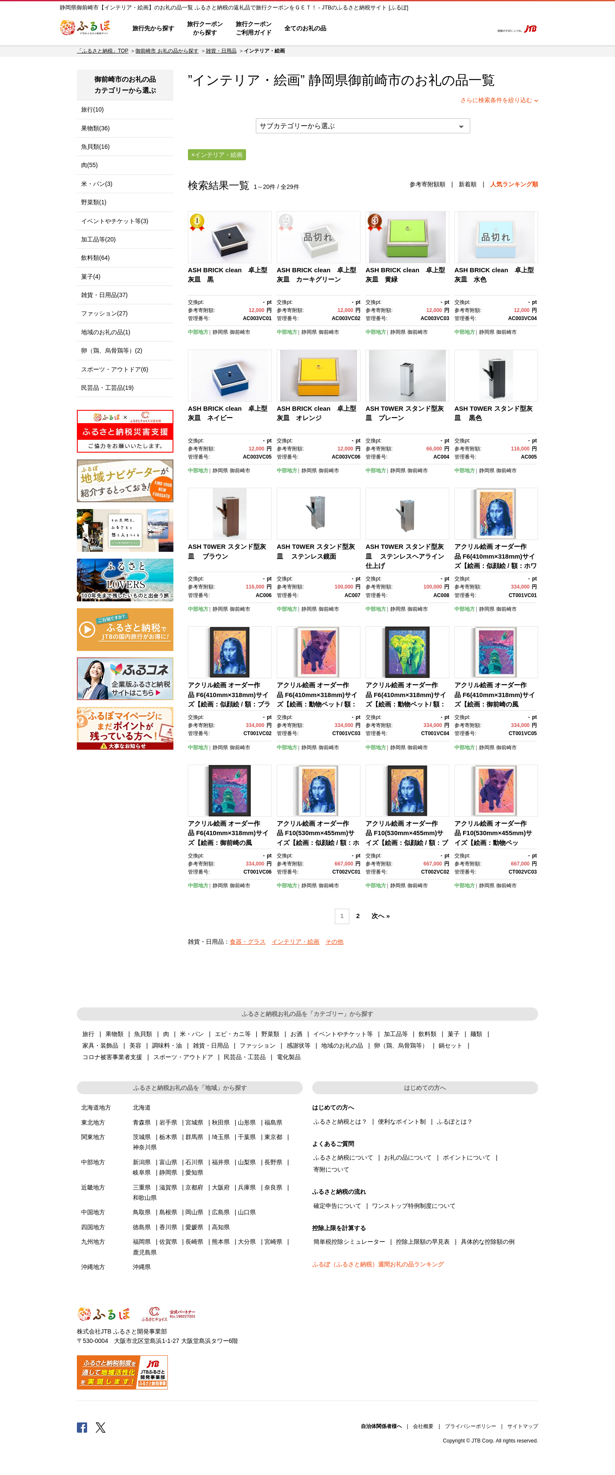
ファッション (257, 1045)
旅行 (88, 1033)
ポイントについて (467, 1157)
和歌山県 (145, 1197)
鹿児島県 (145, 1252)
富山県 (168, 1162)
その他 (334, 941)
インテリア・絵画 (295, 941)
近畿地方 (93, 1187)
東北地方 (93, 1122)
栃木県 (168, 1136)
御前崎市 (374, 80)
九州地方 (93, 1241)
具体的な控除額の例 (488, 1241)
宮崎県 (273, 1241)
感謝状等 (298, 1045)
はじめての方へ (357, 28)
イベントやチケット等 (343, 1033)
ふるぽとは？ (455, 1121)
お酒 (296, 1033)
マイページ (430, 28)
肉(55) (89, 165)
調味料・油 (167, 1045)
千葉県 (247, 1136)
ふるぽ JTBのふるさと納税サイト (85, 28)
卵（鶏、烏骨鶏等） (401, 1045)
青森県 (142, 1122)
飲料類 (427, 1033)
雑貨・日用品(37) (104, 294)
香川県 (168, 1227)
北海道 (142, 1107)
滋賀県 (168, 1187)
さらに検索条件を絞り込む (496, 100)
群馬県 (194, 1136)
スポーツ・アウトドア (183, 1057)
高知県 (221, 1227)
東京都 (273, 1136)
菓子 (454, 1033)
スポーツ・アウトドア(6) (114, 369)
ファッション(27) (104, 313)
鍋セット (451, 1045)
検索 (481, 28)
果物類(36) (95, 128)
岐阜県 (142, 1172)
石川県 (194, 1162)
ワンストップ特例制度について (414, 1205)
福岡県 (142, 1241)
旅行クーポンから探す (205, 28)
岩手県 (168, 1122)
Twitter (101, 1427)
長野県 (273, 1162)
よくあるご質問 (398, 28)
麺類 (476, 1033)
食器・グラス (248, 941)
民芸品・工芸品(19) (107, 387)
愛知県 (194, 1172)
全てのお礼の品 (305, 28)
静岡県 (220, 332)
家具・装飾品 (100, 1045)
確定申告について (337, 1205)
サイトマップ (522, 1426)
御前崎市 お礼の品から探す (166, 51)
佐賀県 (168, 1241)
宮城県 (194, 1122)
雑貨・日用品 (221, 51)
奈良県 (273, 1187)
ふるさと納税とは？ (340, 1121)
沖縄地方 (93, 1266)
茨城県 (142, 1136)
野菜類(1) (93, 202)
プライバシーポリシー (470, 1426)
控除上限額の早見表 (423, 1241)
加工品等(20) (98, 239)
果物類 (114, 1033)
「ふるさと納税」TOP (102, 51)
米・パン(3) (96, 183)
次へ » (381, 916)
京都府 (194, 1187)
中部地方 (198, 332)
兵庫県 (247, 1187)
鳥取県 (142, 1212)
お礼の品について (408, 1157)
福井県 (221, 1162)
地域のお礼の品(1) (105, 332)
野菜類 (270, 1033)
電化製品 (289, 1057)
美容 (135, 1045)
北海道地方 (96, 1107)
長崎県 (194, 1241)
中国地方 (93, 1212)
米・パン (192, 1033)
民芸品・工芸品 (245, 1057)
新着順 (468, 184)
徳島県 (142, 1227)
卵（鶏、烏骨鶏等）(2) (111, 350)
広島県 (221, 1212)
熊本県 (221, 1241)
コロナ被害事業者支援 (112, 1057)
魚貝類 (143, 1033)
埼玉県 (221, 1136)
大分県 (247, 1241)
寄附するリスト (457, 28)
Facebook (82, 1427)
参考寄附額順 (427, 184)
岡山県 (194, 1212)
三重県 (142, 1187)
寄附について (331, 1169)
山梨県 (247, 1162)
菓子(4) (90, 276)
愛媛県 (194, 1227)
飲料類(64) (95, 257)
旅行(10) (92, 109)
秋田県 (221, 1122)
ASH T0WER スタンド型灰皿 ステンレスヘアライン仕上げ (405, 556)
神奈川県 (145, 1147)
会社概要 (423, 1426)
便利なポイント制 (402, 1121)
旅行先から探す (153, 28)
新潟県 (142, 1162)
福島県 (273, 1122)
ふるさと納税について (343, 1157)
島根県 (168, 1212)
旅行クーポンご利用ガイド (254, 28)
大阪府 (221, 1187)
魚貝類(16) (95, 146)
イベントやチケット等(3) (114, 221)
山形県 (247, 1122)
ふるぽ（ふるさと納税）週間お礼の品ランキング (378, 1264)
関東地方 (93, 1136)
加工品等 (396, 1033)
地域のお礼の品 (342, 1045)
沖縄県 (142, 1266)
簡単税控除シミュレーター (349, 1241)
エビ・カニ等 (233, 1033)
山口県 (247, 1212)
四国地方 (93, 1227)
